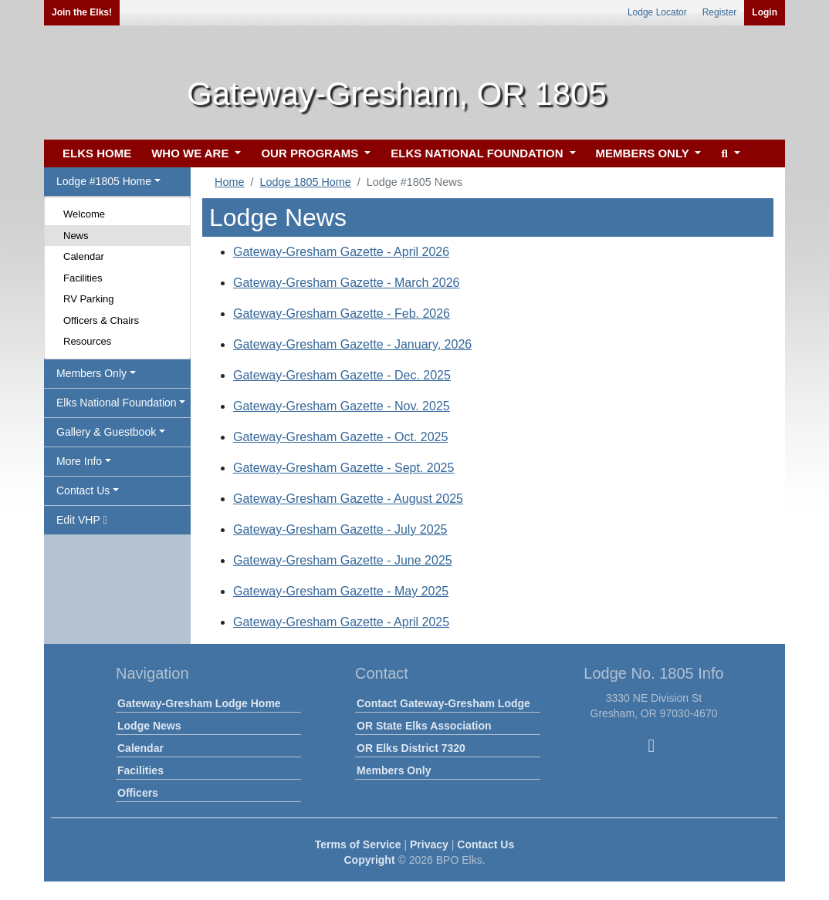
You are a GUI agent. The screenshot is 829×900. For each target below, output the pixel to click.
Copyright (368, 860)
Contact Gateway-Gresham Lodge (443, 703)
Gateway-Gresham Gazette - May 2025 (340, 591)
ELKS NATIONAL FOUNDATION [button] (479, 153)
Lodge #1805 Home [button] (103, 181)
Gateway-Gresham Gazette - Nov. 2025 (341, 406)
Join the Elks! (82, 12)
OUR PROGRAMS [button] (311, 153)
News (76, 235)
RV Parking (88, 299)
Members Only (394, 770)
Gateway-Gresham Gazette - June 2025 (342, 560)
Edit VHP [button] (81, 520)
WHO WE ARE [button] (191, 153)
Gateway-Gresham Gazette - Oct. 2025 (340, 436)
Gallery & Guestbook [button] (106, 432)
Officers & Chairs (101, 320)
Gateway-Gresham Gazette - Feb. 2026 (341, 313)
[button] (728, 154)
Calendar (83, 256)
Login (764, 12)
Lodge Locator (657, 12)
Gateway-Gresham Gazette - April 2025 (341, 622)
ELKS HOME (97, 153)
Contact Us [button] (83, 490)
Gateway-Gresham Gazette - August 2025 (348, 498)
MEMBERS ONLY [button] (644, 153)
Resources (87, 341)
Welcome (84, 214)
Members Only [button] (91, 373)
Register (719, 12)
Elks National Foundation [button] (116, 402)
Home (229, 182)
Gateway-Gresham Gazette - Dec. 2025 (342, 375)
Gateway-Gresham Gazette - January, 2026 (352, 344)
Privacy (429, 844)
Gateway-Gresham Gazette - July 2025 (340, 529)
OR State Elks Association (424, 726)
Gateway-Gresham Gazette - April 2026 (341, 251)
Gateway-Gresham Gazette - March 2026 (346, 282)
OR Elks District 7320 (411, 748)
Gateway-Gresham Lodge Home (199, 703)
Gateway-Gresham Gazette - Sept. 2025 (343, 467)
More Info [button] (79, 461)
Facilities (83, 278)
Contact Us (485, 844)
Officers (137, 793)
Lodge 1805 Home (304, 182)
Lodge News (149, 726)
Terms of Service (358, 844)
